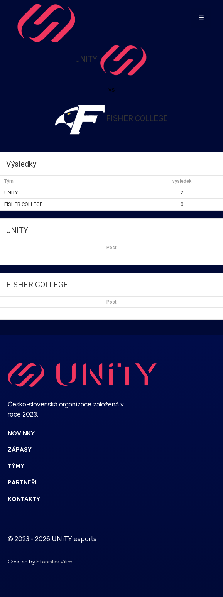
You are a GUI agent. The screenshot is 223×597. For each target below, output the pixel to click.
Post (111, 247)
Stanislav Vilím (54, 561)
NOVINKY (21, 433)
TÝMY (16, 466)
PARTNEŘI (22, 482)
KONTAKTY (24, 499)
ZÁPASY (20, 449)
